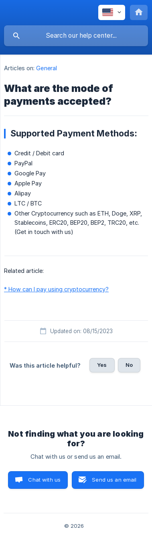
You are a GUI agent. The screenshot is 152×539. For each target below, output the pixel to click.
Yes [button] (102, 365)
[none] (111, 12)
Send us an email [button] (114, 479)
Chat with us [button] (44, 479)
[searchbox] (76, 35)
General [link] (46, 68)
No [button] (129, 365)
